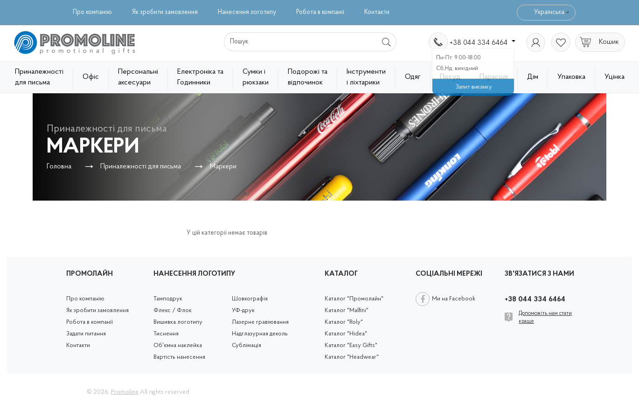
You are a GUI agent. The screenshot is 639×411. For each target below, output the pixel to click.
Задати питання (86, 334)
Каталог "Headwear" (352, 357)
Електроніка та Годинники (200, 77)
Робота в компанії (320, 12)
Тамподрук (167, 299)
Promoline (125, 392)
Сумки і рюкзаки (256, 77)
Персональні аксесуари (138, 77)
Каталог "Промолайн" (354, 299)
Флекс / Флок (172, 310)
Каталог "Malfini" (346, 310)
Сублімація (246, 345)
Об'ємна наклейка (177, 345)
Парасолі (493, 77)
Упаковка (571, 77)
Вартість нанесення (179, 357)
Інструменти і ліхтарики (366, 77)
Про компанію (92, 12)
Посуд (450, 77)
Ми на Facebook (453, 299)
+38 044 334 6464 (482, 43)
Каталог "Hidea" (346, 334)
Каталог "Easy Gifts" (351, 345)
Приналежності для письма (39, 77)
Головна (59, 166)
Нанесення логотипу (247, 12)
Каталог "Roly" (344, 322)
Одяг (413, 77)
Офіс (91, 77)
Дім (532, 77)
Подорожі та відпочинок (307, 77)
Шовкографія (250, 299)
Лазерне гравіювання (260, 322)
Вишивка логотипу (177, 322)
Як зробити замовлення (165, 12)
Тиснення (166, 334)
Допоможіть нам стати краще (545, 317)
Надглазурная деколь (260, 334)
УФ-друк (243, 310)
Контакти (376, 12)
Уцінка (614, 77)
